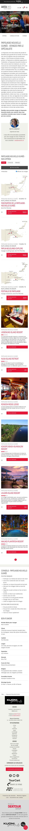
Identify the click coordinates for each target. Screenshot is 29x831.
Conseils (25, 36)
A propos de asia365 (14, 747)
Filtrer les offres (14, 167)
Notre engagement (14, 756)
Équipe (14, 748)
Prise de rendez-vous (15, 760)
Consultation (14, 36)
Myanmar (14, 733)
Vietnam (14, 738)
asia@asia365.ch (19, 140)
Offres (4, 36)
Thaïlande (14, 737)
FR (20, 7)
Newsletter (14, 753)
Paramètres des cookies (16, 797)
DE (18, 7)
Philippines (14, 735)
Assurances (14, 758)
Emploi (14, 755)
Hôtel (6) (17, 162)
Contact (14, 752)
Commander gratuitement (14, 769)
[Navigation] (27, 7)
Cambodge (14, 732)
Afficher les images (22, 171)
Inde (14, 727)
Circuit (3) (10, 162)
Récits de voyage (14, 743)
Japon (14, 730)
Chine (14, 725)
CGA (7, 797)
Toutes (3, 162)
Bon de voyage (14, 745)
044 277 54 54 (17, 714)
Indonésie (14, 728)
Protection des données (9, 795)
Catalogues (14, 750)
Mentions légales (21, 795)
